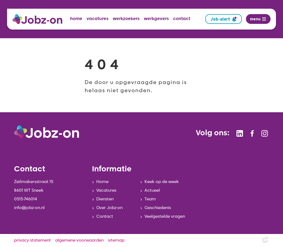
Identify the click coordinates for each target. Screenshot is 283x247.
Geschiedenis (157, 208)
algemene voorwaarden (79, 240)
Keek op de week (161, 182)
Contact (104, 216)
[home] (39, 19)
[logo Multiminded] (265, 240)
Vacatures (106, 190)
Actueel (152, 190)
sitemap (116, 240)
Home (102, 182)
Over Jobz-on (109, 208)
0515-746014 (25, 199)
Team (150, 199)
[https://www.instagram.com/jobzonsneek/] (264, 133)
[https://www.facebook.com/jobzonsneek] (252, 133)
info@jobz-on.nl (29, 208)
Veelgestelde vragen (164, 216)
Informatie (111, 169)
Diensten (105, 199)
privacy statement (32, 240)
